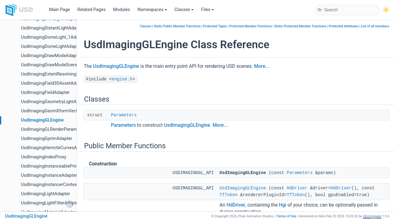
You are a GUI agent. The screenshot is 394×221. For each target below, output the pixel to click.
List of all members (375, 26)
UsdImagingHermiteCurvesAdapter (55, 147)
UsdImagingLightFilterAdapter (50, 203)
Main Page (59, 9)
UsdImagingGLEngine (42, 120)
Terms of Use (286, 216)
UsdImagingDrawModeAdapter (51, 55)
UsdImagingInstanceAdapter (49, 175)
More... (261, 66)
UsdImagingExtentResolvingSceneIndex (60, 74)
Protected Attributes (343, 26)
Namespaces (152, 9)
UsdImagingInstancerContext (49, 184)
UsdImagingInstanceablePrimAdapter (58, 166)
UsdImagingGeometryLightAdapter (55, 101)
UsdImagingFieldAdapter (45, 92)
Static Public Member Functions (177, 26)
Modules (121, 9)
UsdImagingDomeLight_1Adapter (53, 37)
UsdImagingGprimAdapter (46, 138)
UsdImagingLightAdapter (45, 193)
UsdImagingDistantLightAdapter (52, 28)
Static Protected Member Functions (300, 26)
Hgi (282, 205)
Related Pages (91, 9)
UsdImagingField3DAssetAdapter (53, 83)
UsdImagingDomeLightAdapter (51, 46)
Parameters (124, 115)
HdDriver (297, 188)
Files (207, 9)
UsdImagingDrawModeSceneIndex (55, 65)
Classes (184, 9)
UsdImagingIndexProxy (43, 157)
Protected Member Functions (250, 26)
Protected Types (215, 26)
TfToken (228, 194)
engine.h (122, 79)
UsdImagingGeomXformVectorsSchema (60, 111)
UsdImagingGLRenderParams (50, 129)
